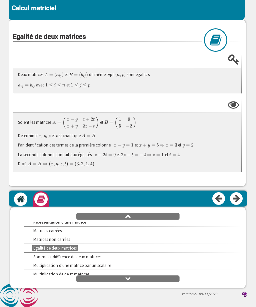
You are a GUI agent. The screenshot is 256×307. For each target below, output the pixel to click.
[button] (128, 216)
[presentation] (54, 75)
